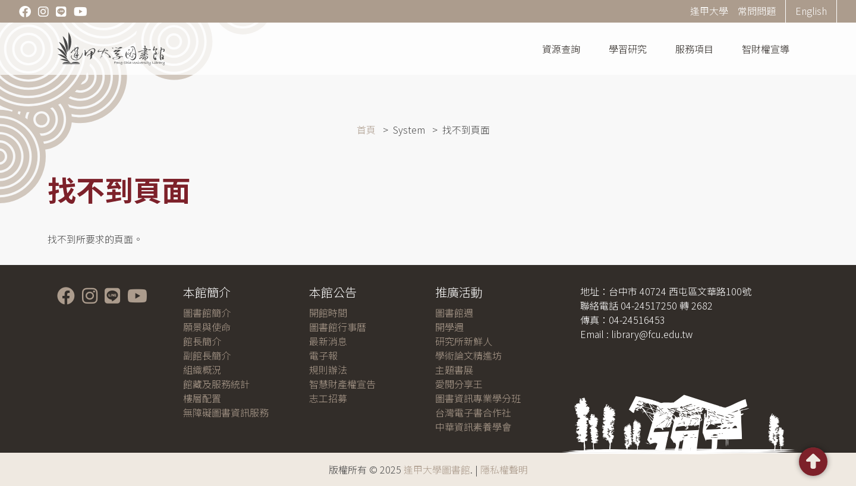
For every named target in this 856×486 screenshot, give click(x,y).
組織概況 (202, 369)
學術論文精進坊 (468, 355)
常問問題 (757, 11)
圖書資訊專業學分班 (478, 398)
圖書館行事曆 (337, 327)
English (811, 11)
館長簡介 (202, 341)
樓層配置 (202, 398)
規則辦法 (328, 369)
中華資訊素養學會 (473, 426)
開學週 (449, 327)
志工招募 (328, 398)
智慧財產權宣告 (342, 384)
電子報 (323, 355)
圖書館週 (454, 312)
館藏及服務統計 (216, 384)
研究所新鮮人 (463, 341)
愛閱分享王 (459, 384)
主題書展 (454, 369)
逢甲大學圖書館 (437, 469)
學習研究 (628, 49)
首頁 (366, 129)
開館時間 (328, 312)
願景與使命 (207, 327)
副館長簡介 (207, 355)
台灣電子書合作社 (473, 412)
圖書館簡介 (207, 312)
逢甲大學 (709, 11)
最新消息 (328, 341)
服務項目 (694, 49)
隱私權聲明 (504, 469)
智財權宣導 (765, 49)
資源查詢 (561, 49)
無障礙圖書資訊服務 (226, 412)
